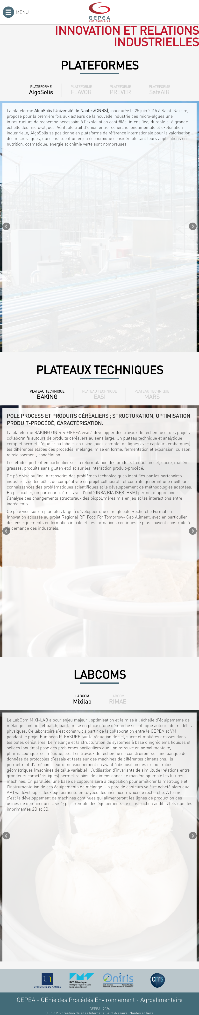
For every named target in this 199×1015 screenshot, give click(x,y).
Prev (6, 226)
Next (193, 226)
